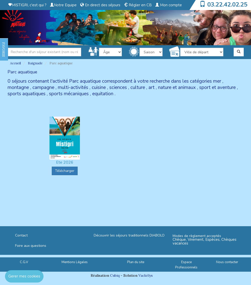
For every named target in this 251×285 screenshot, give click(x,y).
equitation (102, 93)
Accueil (15, 63)
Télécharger (64, 170)
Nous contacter (227, 262)
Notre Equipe (63, 5)
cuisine (99, 87)
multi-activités (73, 87)
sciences (118, 87)
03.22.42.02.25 (227, 5)
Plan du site (135, 262)
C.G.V (24, 262)
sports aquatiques (26, 93)
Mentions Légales (75, 262)
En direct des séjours (100, 5)
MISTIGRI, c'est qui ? (27, 5)
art (151, 87)
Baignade (35, 63)
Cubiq (115, 275)
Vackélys (145, 275)
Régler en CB (138, 5)
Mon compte (168, 5)
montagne (18, 87)
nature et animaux (177, 87)
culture (137, 87)
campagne (43, 87)
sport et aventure (217, 87)
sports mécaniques (69, 93)
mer (217, 81)
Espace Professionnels (186, 265)
